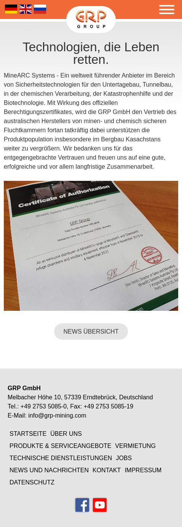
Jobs (124, 458)
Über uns (66, 433)
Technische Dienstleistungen (61, 458)
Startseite (28, 433)
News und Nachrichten (49, 470)
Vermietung (135, 446)
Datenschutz (32, 482)
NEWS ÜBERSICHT (91, 331)
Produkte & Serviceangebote (60, 446)
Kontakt (107, 470)
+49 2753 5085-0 (44, 406)
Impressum (143, 470)
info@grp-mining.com (57, 415)
